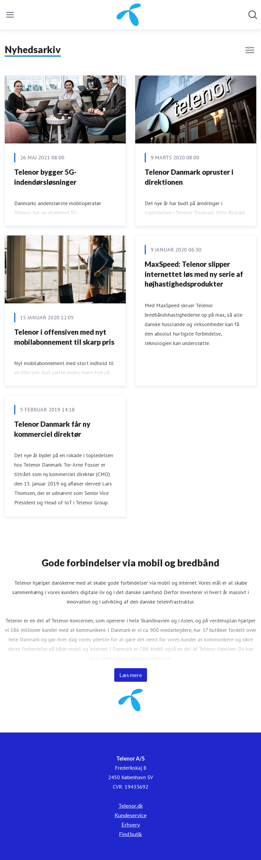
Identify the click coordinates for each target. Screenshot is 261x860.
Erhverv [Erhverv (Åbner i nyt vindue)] (130, 824)
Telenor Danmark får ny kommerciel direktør (52, 429)
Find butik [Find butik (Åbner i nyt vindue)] (130, 834)
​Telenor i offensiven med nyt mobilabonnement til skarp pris (64, 337)
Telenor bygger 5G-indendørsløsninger (45, 177)
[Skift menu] (10, 15)
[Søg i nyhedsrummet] (252, 14)
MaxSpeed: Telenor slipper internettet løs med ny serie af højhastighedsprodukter (194, 274)
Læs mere (130, 675)
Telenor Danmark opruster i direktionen (189, 177)
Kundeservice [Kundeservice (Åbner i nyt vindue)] (131, 815)
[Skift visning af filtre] (249, 50)
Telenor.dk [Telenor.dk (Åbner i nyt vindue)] (130, 805)
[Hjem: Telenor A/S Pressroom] (129, 15)
